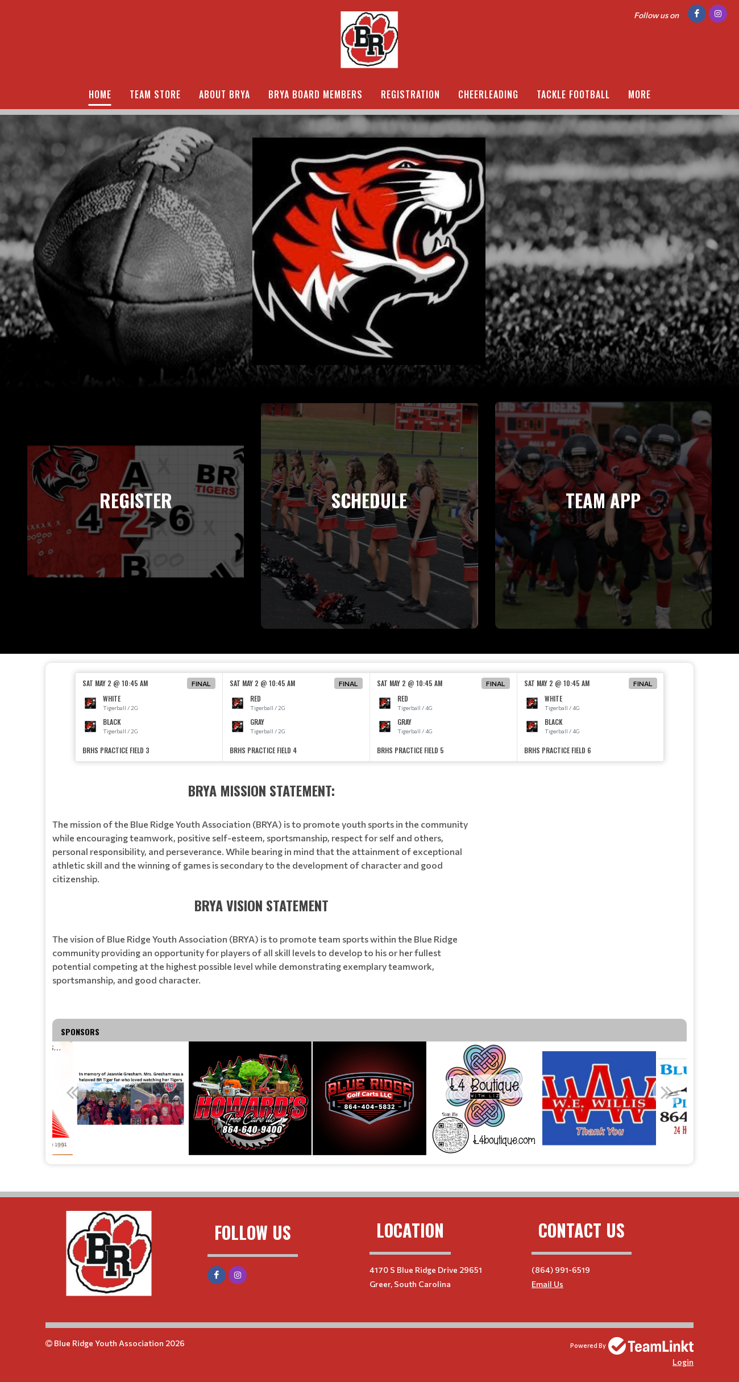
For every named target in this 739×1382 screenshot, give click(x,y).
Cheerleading (488, 94)
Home (100, 94)
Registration (410, 94)
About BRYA (224, 94)
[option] (149, 717)
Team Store (155, 94)
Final (201, 683)
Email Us (547, 1284)
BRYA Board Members (315, 94)
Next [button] (667, 1092)
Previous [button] (72, 1092)
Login (683, 1362)
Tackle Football (573, 94)
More (639, 94)
